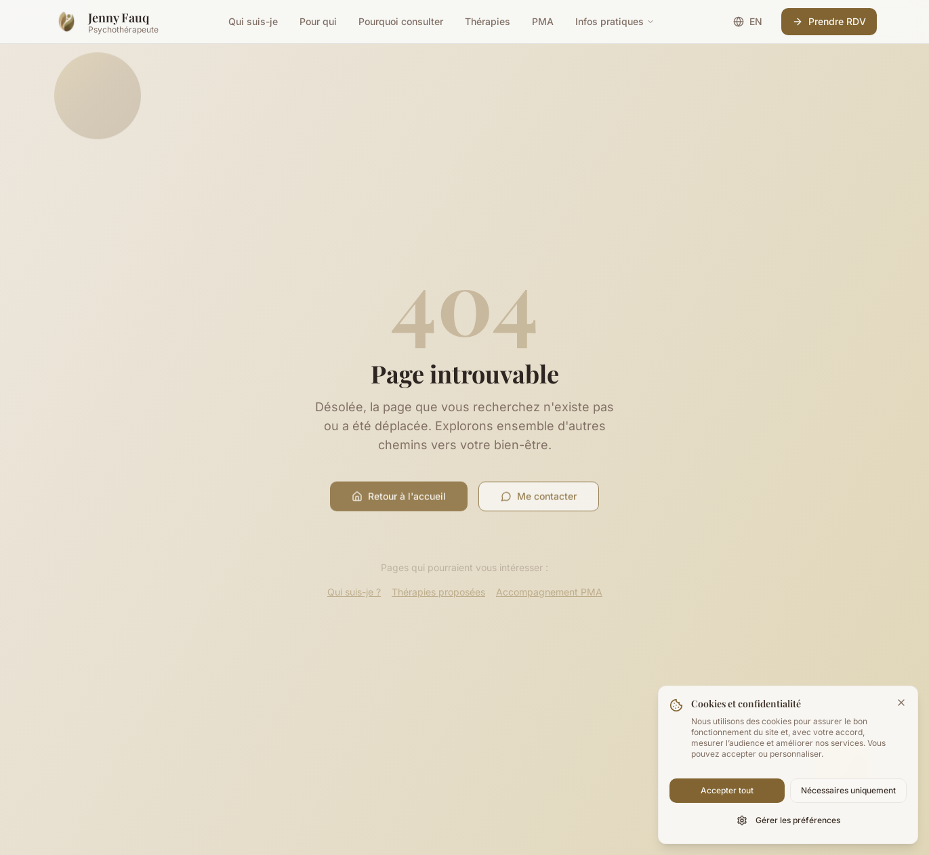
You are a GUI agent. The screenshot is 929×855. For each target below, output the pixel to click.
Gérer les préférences (788, 820)
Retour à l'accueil (399, 499)
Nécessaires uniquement (848, 790)
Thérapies (487, 21)
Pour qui (318, 21)
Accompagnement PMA (549, 592)
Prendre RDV (829, 21)
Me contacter (539, 499)
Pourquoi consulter (400, 21)
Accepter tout (727, 790)
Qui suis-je (253, 21)
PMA (543, 21)
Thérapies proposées (438, 592)
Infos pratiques (615, 21)
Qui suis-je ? (354, 592)
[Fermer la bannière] (901, 702)
